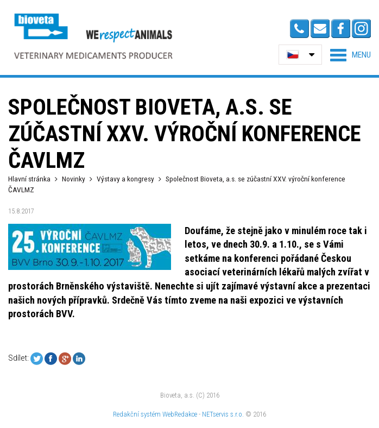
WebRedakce (179, 414)
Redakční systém (137, 414)
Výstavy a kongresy (125, 178)
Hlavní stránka (29, 178)
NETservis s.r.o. (223, 414)
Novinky (73, 178)
